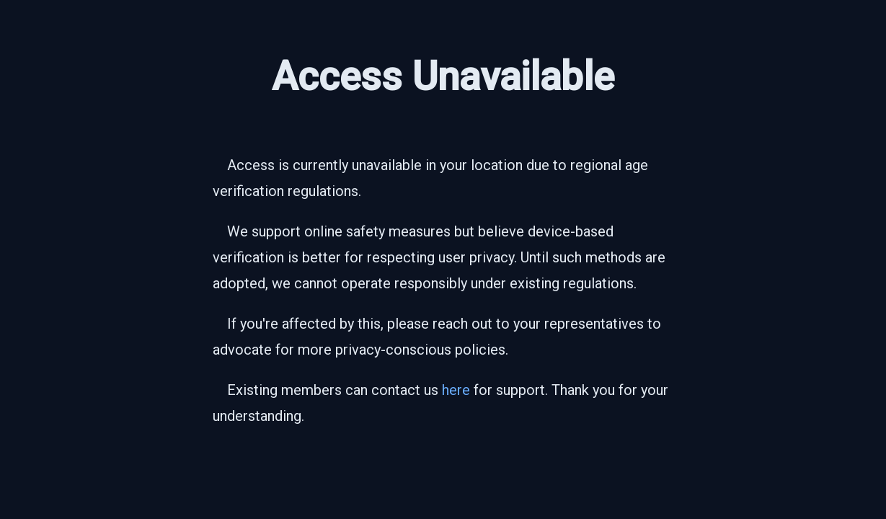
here (456, 390)
